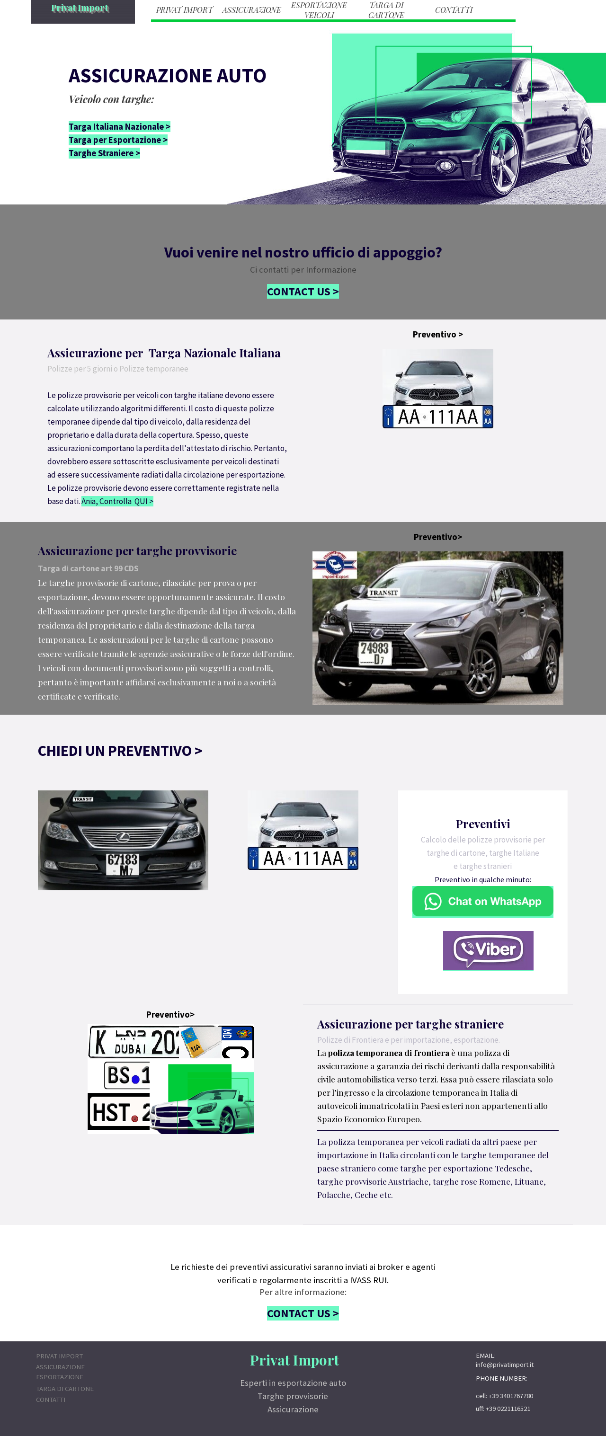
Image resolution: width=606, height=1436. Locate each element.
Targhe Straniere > (104, 153)
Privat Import (79, 7)
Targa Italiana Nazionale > (119, 126)
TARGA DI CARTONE (386, 10)
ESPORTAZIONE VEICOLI (319, 10)
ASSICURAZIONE (252, 10)
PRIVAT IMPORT (184, 10)
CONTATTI (453, 10)
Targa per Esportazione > (118, 139)
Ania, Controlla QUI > (117, 501)
